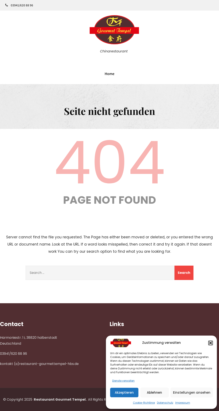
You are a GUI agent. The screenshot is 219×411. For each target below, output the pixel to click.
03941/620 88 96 (22, 5)
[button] (210, 343)
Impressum (182, 402)
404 (109, 162)
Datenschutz (165, 402)
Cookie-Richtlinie (144, 402)
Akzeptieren (124, 392)
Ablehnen (154, 392)
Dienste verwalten (123, 380)
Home (109, 73)
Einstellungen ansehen (191, 392)
